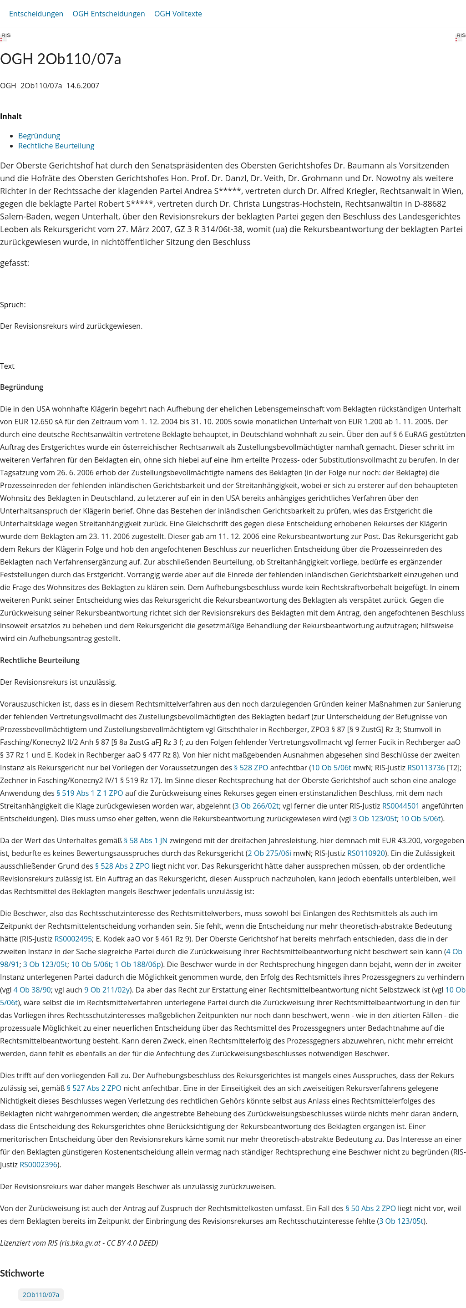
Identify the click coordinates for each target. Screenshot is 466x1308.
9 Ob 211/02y (106, 990)
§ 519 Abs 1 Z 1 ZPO (89, 793)
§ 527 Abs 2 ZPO (94, 1088)
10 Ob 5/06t (331, 768)
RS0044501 (401, 806)
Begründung (39, 136)
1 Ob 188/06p (138, 964)
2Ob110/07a (41, 1294)
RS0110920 (366, 853)
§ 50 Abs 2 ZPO (370, 1208)
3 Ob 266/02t (257, 806)
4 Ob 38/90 (32, 990)
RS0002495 (73, 939)
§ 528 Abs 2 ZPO (122, 866)
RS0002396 (38, 1165)
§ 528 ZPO (251, 768)
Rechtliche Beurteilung (56, 146)
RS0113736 (426, 768)
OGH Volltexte (178, 14)
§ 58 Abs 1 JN (145, 840)
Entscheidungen (36, 14)
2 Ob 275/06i (269, 853)
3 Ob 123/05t (375, 819)
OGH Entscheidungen (108, 14)
